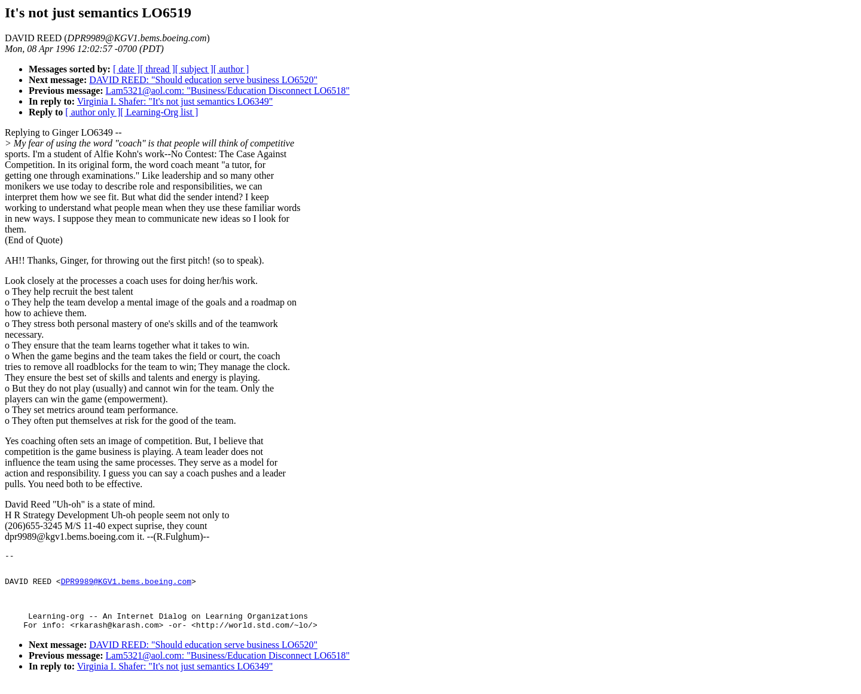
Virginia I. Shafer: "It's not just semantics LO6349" (175, 101)
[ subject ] (194, 69)
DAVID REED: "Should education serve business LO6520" (203, 80)
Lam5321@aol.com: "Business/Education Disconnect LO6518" (228, 90)
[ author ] (231, 69)
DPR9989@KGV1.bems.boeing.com (126, 586)
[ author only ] (92, 112)
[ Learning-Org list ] (159, 112)
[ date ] (126, 69)
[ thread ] (157, 69)
